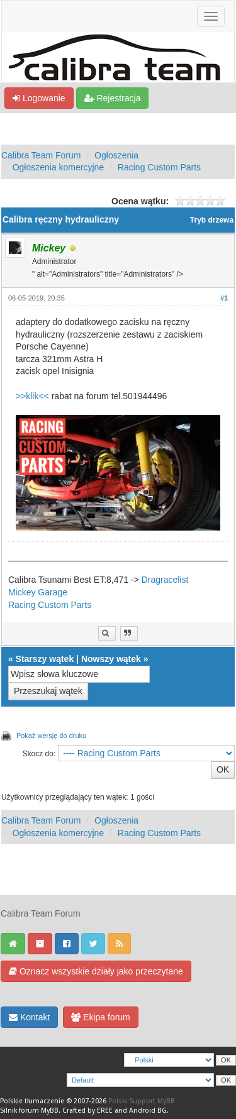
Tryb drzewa (211, 220)
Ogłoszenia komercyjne (58, 167)
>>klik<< (32, 396)
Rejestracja (112, 98)
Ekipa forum (100, 1017)
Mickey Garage (37, 592)
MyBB (50, 1110)
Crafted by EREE (87, 1110)
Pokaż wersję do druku (51, 735)
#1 (224, 298)
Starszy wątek (45, 659)
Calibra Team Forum (41, 155)
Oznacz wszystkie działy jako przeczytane (96, 971)
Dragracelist (165, 580)
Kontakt (29, 1017)
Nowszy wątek (111, 659)
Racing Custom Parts (159, 167)
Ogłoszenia (116, 155)
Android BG (148, 1110)
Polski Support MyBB (141, 1101)
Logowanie (39, 98)
